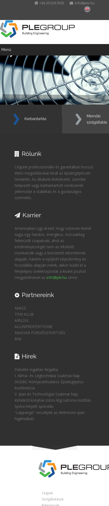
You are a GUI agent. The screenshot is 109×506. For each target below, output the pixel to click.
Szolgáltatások (53, 499)
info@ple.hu (82, 3)
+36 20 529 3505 (50, 3)
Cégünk (47, 493)
